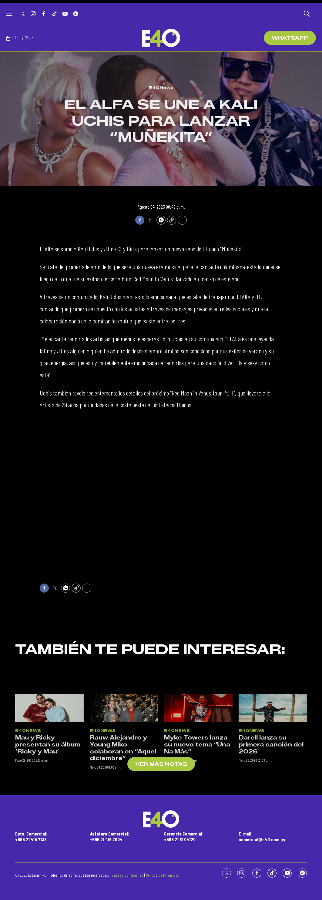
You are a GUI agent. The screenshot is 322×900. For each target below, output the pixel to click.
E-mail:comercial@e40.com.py (262, 836)
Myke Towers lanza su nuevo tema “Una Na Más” (197, 807)
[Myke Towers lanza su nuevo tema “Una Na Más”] (198, 770)
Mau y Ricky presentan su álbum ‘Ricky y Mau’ (47, 807)
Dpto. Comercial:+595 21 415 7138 (31, 836)
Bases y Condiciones (127, 875)
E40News (161, 87)
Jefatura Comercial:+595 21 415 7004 (109, 836)
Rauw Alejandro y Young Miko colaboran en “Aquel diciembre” (123, 810)
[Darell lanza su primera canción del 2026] (273, 770)
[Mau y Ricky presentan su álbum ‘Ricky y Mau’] (49, 770)
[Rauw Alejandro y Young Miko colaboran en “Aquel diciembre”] (124, 770)
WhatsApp (290, 38)
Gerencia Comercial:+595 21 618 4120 (183, 836)
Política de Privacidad (162, 875)
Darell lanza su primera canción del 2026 (271, 807)
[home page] (161, 38)
